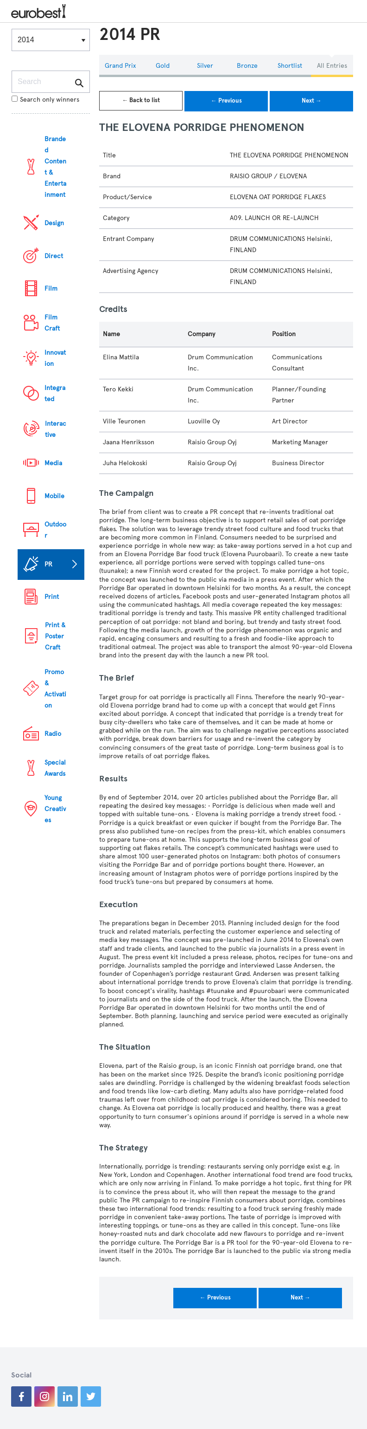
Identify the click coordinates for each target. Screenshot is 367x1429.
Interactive (55, 429)
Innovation (55, 358)
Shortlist (290, 66)
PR (48, 564)
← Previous (226, 100)
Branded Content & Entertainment (55, 167)
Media (53, 463)
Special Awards (55, 768)
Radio (52, 734)
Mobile (54, 496)
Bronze (247, 66)
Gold (163, 66)
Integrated (54, 393)
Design (54, 223)
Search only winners (45, 100)
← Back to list (141, 100)
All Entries (332, 66)
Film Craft (52, 322)
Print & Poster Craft (55, 636)
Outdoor (55, 529)
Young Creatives (55, 809)
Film (50, 288)
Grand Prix (120, 66)
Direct (53, 256)
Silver (205, 66)
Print (51, 597)
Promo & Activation (55, 688)
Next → (312, 100)
